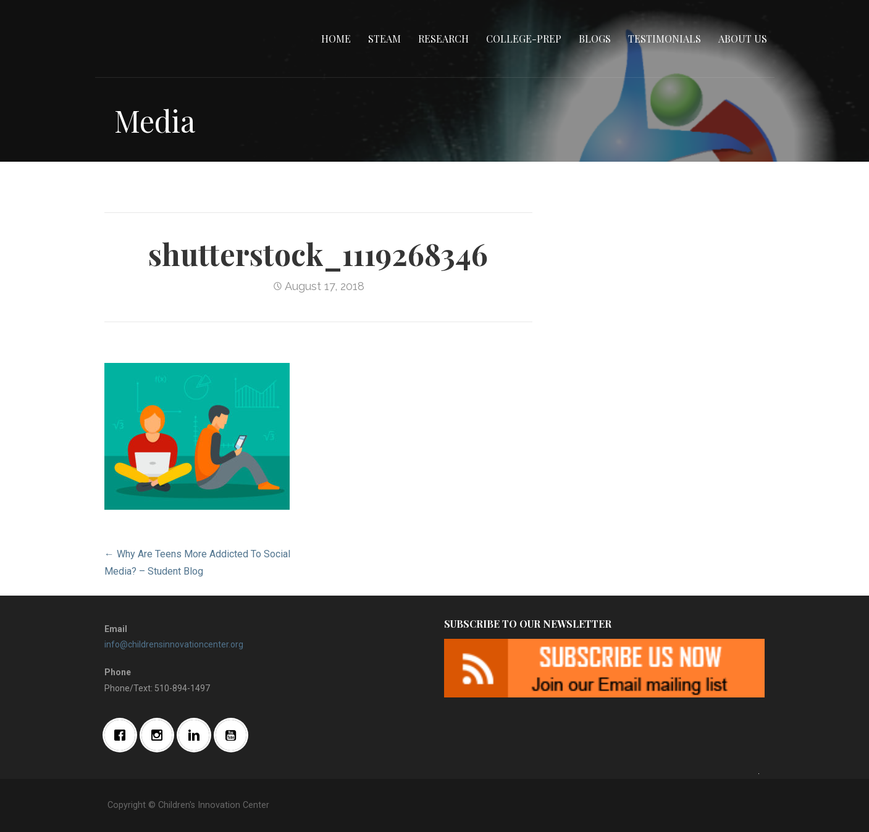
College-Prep (523, 38)
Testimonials (664, 38)
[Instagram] (159, 735)
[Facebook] (122, 735)
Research (443, 38)
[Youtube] (234, 735)
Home (336, 38)
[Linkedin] (197, 735)
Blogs (595, 38)
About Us (742, 38)
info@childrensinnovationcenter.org (173, 644)
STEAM (384, 38)
